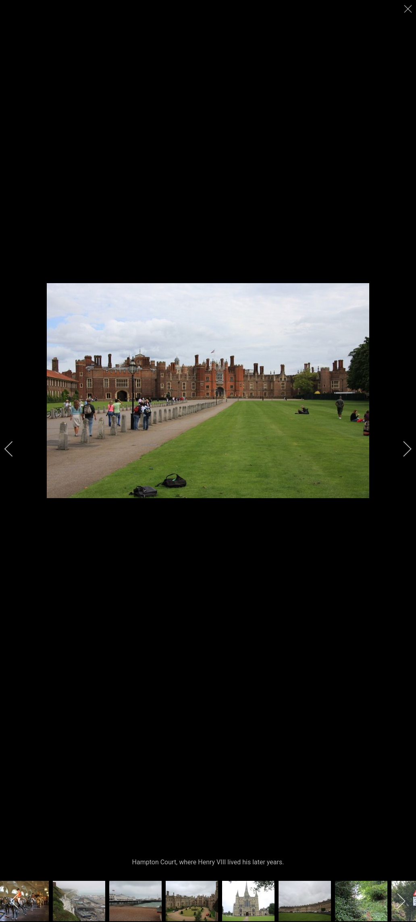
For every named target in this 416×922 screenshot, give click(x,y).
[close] (408, 9)
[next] (402, 449)
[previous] (14, 449)
